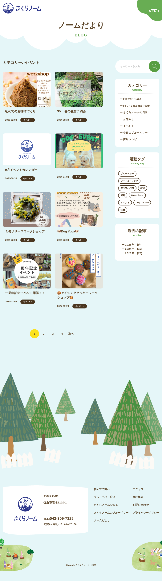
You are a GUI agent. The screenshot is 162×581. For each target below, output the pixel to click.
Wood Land (137, 195)
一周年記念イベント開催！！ (25, 293)
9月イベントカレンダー (21, 169)
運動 (122, 195)
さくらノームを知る (106, 504)
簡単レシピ (130, 139)
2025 (128, 244)
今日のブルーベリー (135, 132)
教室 (142, 188)
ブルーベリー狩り (104, 497)
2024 (128, 248)
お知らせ (128, 119)
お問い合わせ (141, 504)
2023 (128, 253)
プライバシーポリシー (146, 512)
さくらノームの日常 (135, 112)
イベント (27, 120)
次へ (71, 333)
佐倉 (122, 209)
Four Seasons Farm (136, 105)
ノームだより (102, 520)
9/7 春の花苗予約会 (71, 111)
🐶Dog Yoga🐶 (68, 231)
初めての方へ (102, 489)
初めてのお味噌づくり (20, 111)
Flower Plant (132, 98)
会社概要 (138, 497)
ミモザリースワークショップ (25, 231)
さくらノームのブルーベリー (111, 512)
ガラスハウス (127, 188)
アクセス (138, 489)
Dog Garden (142, 202)
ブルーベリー (127, 173)
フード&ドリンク (129, 181)
